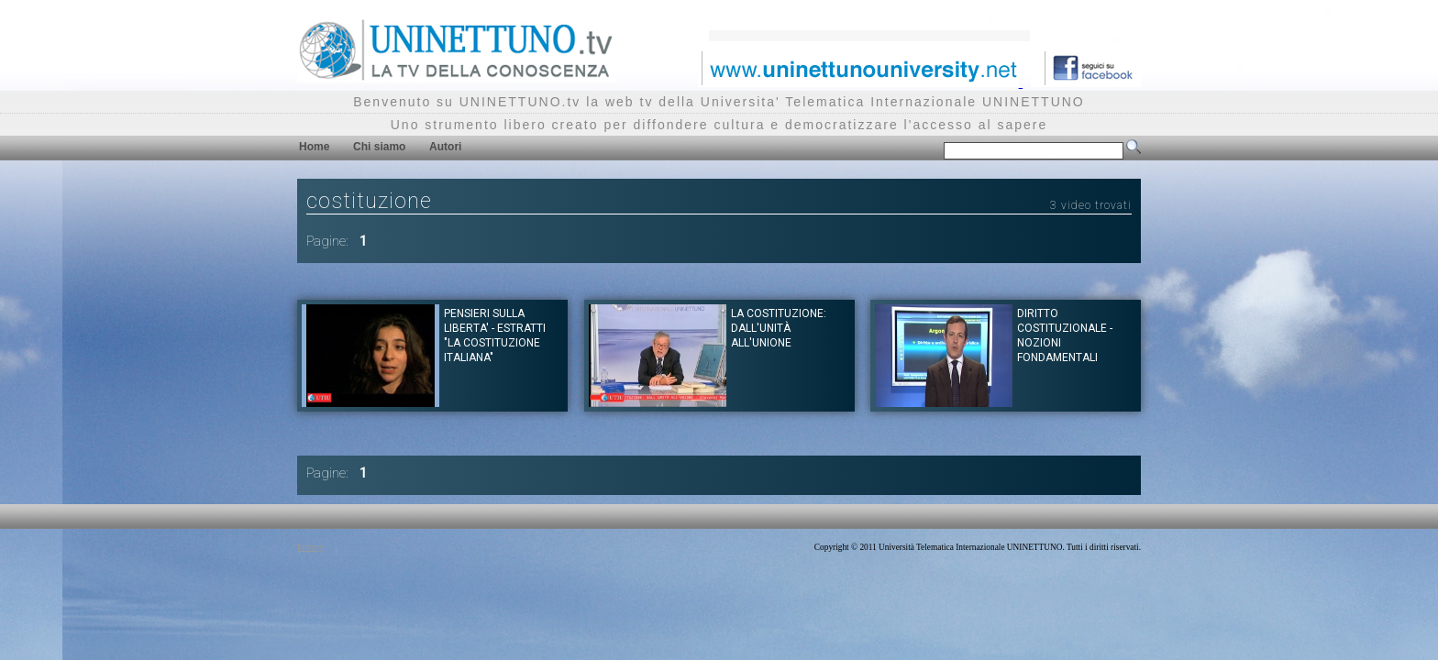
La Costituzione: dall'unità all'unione (778, 328)
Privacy (310, 547)
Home (314, 146)
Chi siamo (379, 146)
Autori (445, 146)
